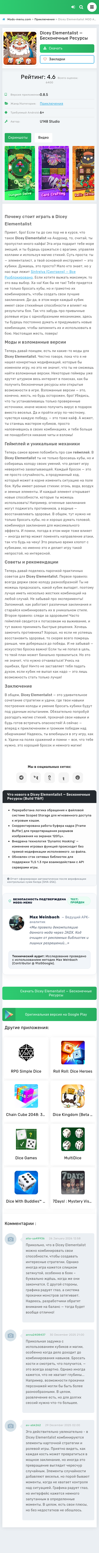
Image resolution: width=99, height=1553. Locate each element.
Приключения (51, 104)
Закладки (54, 59)
